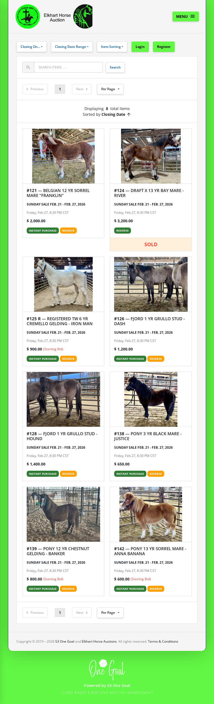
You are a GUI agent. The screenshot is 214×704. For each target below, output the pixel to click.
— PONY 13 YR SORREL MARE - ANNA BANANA (150, 551)
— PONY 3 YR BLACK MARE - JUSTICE (148, 436)
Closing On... (30, 46)
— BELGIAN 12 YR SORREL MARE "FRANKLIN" (58, 193)
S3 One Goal (64, 641)
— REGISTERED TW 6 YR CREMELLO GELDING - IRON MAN (60, 321)
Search (115, 67)
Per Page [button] (108, 89)
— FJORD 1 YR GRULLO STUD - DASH (149, 321)
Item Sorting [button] (111, 46)
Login (140, 46)
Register (164, 46)
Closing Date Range (70, 46)
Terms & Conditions (163, 641)
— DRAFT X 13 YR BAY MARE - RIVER (149, 193)
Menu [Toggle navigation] (185, 16)
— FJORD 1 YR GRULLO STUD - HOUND (62, 436)
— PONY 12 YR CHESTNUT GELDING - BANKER (58, 551)
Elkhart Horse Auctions (99, 641)
